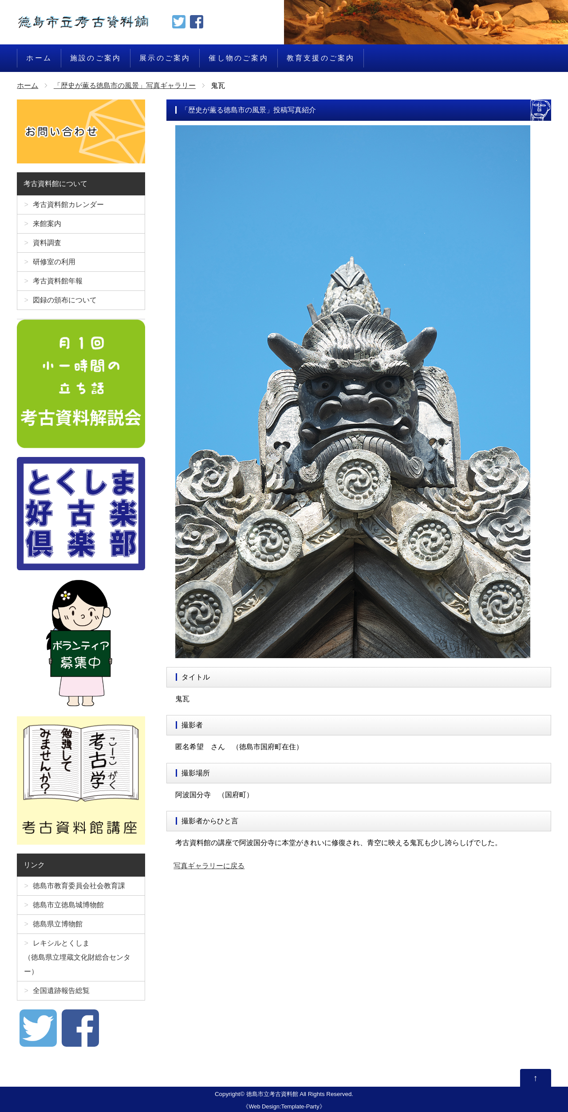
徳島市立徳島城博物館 (68, 905)
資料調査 (47, 242)
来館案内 (47, 223)
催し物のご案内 (238, 58)
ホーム (39, 58)
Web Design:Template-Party (283, 1106)
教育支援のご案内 (321, 58)
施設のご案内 (95, 58)
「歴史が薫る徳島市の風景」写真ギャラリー (125, 85)
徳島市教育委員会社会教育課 (79, 886)
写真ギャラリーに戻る (209, 866)
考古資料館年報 (58, 281)
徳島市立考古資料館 (272, 1094)
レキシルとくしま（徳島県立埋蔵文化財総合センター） (77, 957)
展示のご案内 (164, 58)
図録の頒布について (65, 300)
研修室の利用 (54, 262)
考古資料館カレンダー (68, 204)
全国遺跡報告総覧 (61, 990)
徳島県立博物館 (58, 924)
